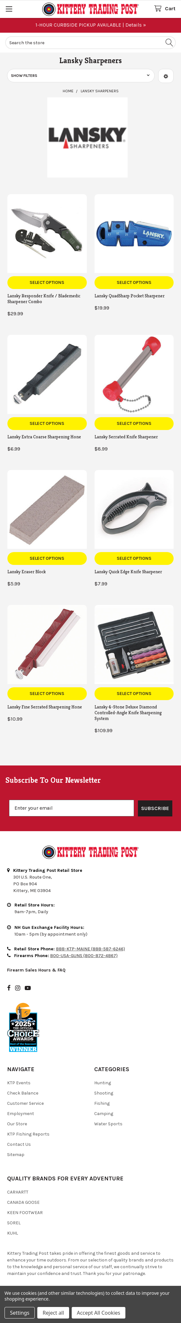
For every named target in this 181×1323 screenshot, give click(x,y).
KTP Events (19, 1083)
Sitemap (15, 1154)
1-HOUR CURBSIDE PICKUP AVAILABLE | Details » (90, 25)
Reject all (53, 1312)
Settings (19, 1312)
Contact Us (19, 1144)
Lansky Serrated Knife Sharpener (126, 437)
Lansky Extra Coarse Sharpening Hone (44, 437)
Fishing (102, 1103)
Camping (103, 1113)
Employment (20, 1113)
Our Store (17, 1124)
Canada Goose (23, 1202)
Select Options (47, 282)
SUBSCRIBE (155, 808)
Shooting (103, 1093)
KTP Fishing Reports (28, 1134)
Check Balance (22, 1093)
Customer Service (25, 1103)
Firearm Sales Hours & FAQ (36, 970)
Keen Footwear (25, 1212)
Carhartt (17, 1192)
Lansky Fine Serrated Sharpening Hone (44, 707)
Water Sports (108, 1124)
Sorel (14, 1223)
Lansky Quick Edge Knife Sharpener (128, 572)
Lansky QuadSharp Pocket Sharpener (130, 296)
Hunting (102, 1083)
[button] (166, 76)
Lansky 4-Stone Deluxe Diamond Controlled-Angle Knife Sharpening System (128, 712)
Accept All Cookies (98, 1312)
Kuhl (12, 1233)
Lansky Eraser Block (26, 572)
